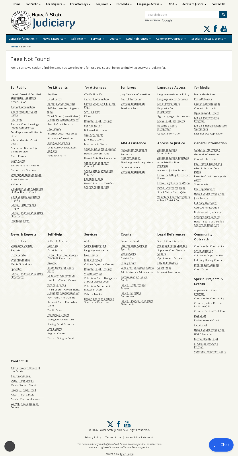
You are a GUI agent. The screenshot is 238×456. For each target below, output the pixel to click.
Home (16, 4)
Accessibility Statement (139, 437)
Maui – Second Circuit (24, 385)
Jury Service (201, 198)
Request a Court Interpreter (166, 110)
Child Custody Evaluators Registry (25, 198)
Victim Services (56, 284)
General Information (23, 39)
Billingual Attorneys (95, 130)
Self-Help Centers (57, 241)
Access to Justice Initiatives (173, 157)
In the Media (18, 255)
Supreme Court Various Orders (171, 252)
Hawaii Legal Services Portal (173, 183)
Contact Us (218, 4)
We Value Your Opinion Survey (25, 405)
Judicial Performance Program (23, 206)
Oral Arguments (93, 134)
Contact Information (23, 107)
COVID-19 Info (19, 102)
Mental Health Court (206, 339)
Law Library (54, 129)
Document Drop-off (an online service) (24, 149)
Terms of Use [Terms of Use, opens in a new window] (113, 437)
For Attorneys (80, 4)
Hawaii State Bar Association (100, 158)
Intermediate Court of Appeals (134, 247)
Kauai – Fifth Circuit (22, 394)
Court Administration (206, 207)
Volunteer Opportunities (208, 255)
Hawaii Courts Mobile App (209, 193)
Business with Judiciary (207, 212)
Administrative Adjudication (137, 272)
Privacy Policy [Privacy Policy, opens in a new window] (93, 437)
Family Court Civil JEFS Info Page (99, 105)
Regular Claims (56, 333)
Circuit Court (128, 253)
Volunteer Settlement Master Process (97, 288)
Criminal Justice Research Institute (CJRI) (209, 304)
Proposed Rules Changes (172, 245)
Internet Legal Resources (62, 133)
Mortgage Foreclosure (60, 319)
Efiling (87, 116)
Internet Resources (168, 272)
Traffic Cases (54, 310)
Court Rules (164, 267)
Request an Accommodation (130, 156)
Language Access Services (172, 99)
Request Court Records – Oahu (62, 303)
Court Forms (18, 156)
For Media (124, 4)
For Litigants (55, 4)
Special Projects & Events (208, 39)
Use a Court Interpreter (171, 121)
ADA (173, 4)
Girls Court (200, 325)
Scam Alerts (18, 160)
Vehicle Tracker (93, 294)
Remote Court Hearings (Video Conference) (25, 126)
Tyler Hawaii (127, 454)
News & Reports (54, 39)
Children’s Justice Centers (99, 264)
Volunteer (17, 184)
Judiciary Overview (205, 203)
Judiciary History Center (208, 260)
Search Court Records (60, 124)
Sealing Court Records (207, 216)
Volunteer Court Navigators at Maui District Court (27, 190)
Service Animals (130, 167)
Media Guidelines (204, 94)
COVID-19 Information (207, 149)
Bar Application (93, 125)
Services (97, 39)
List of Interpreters (168, 103)
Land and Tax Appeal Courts (137, 267)
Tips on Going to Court (60, 338)
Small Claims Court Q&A (171, 192)
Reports (15, 250)
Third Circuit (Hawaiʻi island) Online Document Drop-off (63, 118)
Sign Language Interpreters (173, 116)
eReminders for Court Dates (24, 113)
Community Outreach (171, 39)
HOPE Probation (203, 334)
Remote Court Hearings (61, 103)
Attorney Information (60, 138)
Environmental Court (206, 320)
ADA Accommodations (134, 149)
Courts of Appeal (21, 376)
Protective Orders (58, 314)
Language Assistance (96, 250)
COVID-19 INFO (93, 94)
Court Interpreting (95, 245)
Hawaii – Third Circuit (23, 390)
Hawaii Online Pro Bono (171, 187)
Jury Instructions (93, 139)
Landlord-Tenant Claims (61, 280)
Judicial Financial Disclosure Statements (27, 214)
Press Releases (19, 179)
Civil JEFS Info (92, 111)
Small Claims (54, 328)
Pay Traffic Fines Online (208, 163)
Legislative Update (22, 245)
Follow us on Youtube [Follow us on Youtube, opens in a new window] (223, 28)
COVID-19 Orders (167, 263)
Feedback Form (20, 220)
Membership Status (95, 144)
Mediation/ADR (93, 259)
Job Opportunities (204, 189)
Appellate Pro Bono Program (168, 164)
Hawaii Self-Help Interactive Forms (173, 176)
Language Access (149, 4)
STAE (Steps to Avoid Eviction (206, 345)
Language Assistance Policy (173, 94)
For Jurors (103, 4)
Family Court (128, 263)
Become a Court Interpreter (167, 127)
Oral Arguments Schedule (26, 174)
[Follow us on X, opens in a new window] (207, 28)
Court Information (131, 99)
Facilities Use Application (208, 133)
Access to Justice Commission (167, 151)
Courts (115, 39)
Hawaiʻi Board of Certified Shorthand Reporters (26, 96)
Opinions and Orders (206, 113)
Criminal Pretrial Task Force (210, 311)
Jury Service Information (135, 94)
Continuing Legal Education (100, 148)
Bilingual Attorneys (58, 142)
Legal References (138, 39)
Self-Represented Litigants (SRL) (26, 134)
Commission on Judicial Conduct (134, 278)
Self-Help (78, 39)
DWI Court (200, 315)
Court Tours (201, 269)
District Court (129, 258)
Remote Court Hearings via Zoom (210, 178)
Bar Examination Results (25, 165)
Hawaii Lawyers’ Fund (96, 153)
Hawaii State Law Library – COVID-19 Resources (62, 256)
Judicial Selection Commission (131, 294)
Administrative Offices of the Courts (25, 369)
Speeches (16, 269)
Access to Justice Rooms (171, 170)
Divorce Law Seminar (23, 170)
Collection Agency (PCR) (61, 275)
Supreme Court (130, 241)
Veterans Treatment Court (210, 351)
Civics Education (203, 250)
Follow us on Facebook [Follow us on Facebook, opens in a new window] (215, 28)
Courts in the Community (209, 246)
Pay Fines (16, 119)
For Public (33, 4)
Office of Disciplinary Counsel (96, 164)
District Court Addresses (25, 399)
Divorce (52, 263)
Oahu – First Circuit (22, 380)
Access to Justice (194, 4)
